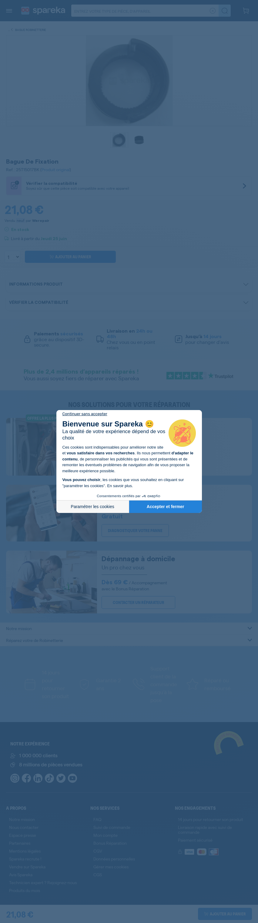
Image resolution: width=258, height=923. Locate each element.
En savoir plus (119, 486)
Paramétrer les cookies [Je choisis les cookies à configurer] (92, 506)
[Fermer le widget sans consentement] (84, 414)
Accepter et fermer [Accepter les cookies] (165, 506)
